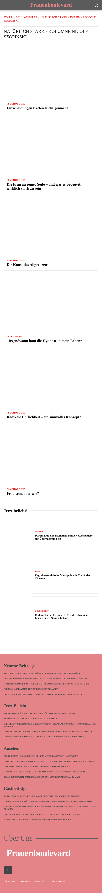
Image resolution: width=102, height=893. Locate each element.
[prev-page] (6, 640)
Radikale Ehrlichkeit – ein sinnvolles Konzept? (44, 417)
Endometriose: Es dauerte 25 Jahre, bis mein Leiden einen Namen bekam (61, 616)
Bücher (39, 532)
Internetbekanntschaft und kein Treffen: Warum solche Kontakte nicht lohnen (48, 732)
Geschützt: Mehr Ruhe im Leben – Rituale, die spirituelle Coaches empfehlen (45, 679)
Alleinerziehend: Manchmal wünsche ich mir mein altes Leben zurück (42, 673)
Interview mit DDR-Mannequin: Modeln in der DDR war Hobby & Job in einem (44, 737)
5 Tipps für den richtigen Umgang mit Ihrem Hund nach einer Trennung (42, 796)
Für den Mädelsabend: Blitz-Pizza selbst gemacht (31, 689)
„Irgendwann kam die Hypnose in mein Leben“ (44, 341)
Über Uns (18, 838)
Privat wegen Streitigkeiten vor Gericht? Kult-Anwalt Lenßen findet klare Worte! (49, 761)
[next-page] (12, 640)
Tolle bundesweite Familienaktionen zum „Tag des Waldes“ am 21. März (42, 777)
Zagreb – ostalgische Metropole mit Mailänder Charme (62, 577)
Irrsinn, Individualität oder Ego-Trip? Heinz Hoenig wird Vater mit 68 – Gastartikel (49, 801)
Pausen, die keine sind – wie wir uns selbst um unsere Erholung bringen (42, 814)
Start (8, 17)
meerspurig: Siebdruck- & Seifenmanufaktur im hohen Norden (37, 819)
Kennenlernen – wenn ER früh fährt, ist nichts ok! (31, 719)
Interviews (15, 336)
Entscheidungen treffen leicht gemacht (37, 108)
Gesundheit (41, 611)
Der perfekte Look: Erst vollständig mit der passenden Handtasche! (41, 756)
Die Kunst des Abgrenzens (27, 265)
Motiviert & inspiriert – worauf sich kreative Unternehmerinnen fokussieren (46, 684)
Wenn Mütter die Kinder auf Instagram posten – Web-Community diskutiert (44, 772)
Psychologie (16, 104)
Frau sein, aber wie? (23, 493)
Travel (39, 571)
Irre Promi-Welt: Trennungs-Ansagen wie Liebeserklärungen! (37, 767)
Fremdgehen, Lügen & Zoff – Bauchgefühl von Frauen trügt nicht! (40, 713)
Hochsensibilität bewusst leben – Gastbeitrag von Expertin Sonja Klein (43, 694)
